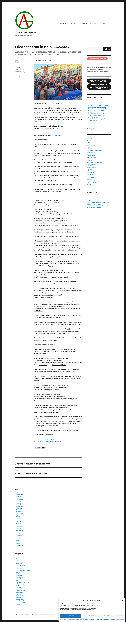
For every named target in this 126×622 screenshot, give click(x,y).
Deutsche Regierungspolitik (23, 570)
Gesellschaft (19, 575)
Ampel (16, 69)
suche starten (107, 49)
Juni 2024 (18, 520)
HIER (62, 126)
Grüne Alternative (25, 32)
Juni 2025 (18, 501)
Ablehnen (92, 616)
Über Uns (106, 23)
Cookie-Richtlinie (64, 619)
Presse (17, 589)
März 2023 (18, 543)
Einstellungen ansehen (113, 616)
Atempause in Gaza (93, 117)
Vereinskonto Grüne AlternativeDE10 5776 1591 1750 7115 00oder (99, 86)
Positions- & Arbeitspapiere (90, 23)
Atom (17, 562)
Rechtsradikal (19, 592)
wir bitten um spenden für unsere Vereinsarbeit (99, 80)
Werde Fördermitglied (97, 59)
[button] (123, 600)
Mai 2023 (18, 540)
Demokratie (19, 568)
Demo (16, 75)
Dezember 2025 (20, 498)
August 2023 (19, 535)
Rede (47, 441)
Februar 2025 (19, 506)
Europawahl (19, 572)
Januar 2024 (19, 528)
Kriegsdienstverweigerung (23, 582)
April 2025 (18, 503)
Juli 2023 (18, 537)
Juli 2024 (18, 518)
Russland (53, 441)
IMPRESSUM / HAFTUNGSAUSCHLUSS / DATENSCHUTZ (82, 619)
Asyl (17, 560)
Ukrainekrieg (19, 599)
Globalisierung (20, 577)
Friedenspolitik (19, 72)
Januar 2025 (19, 508)
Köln (39, 441)
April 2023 (18, 542)
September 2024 (20, 515)
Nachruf (18, 585)
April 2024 (18, 523)
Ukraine (58, 441)
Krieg (43, 441)
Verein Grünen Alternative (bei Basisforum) (98, 202)
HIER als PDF (59, 135)
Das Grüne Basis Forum (93, 201)
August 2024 (19, 516)
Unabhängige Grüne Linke (94, 204)
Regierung (18, 594)
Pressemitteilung (20, 590)
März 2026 (19, 493)
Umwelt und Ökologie (21, 601)
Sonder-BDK (19, 595)
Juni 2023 (18, 538)
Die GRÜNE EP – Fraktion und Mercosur (98, 114)
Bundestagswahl (20, 565)
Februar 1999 (19, 545)
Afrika (17, 557)
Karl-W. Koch (18, 65)
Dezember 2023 (20, 530)
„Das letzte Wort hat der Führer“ (96, 115)
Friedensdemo (44, 439)
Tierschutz (19, 597)
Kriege (25, 72)
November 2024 (20, 511)
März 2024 (19, 525)
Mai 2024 (18, 521)
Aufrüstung (19, 563)
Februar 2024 (19, 526)
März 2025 (19, 505)
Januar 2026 (19, 496)
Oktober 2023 (19, 533)
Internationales (20, 579)
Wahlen (18, 604)
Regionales (74, 23)
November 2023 (20, 532)
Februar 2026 (19, 494)
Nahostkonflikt (20, 587)
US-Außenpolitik (20, 602)
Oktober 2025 (19, 499)
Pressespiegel (62, 23)
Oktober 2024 (19, 513)
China (17, 567)
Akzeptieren (70, 616)
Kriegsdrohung (20, 584)
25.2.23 (36, 439)
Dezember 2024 (20, 510)
